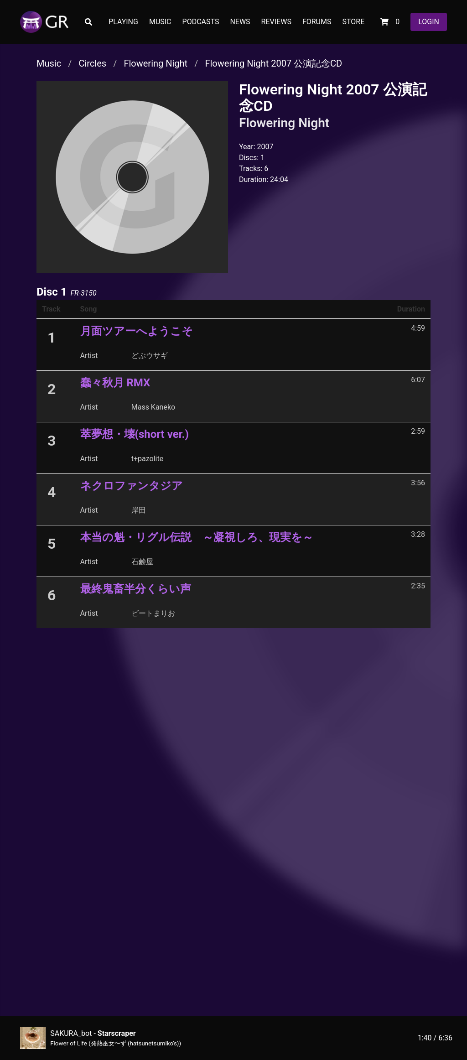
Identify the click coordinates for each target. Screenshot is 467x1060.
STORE (353, 21)
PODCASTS (200, 21)
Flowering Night (155, 63)
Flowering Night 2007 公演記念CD (273, 63)
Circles (92, 63)
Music (48, 63)
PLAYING (123, 21)
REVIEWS (276, 21)
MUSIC (160, 21)
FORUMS (317, 21)
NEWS (240, 21)
